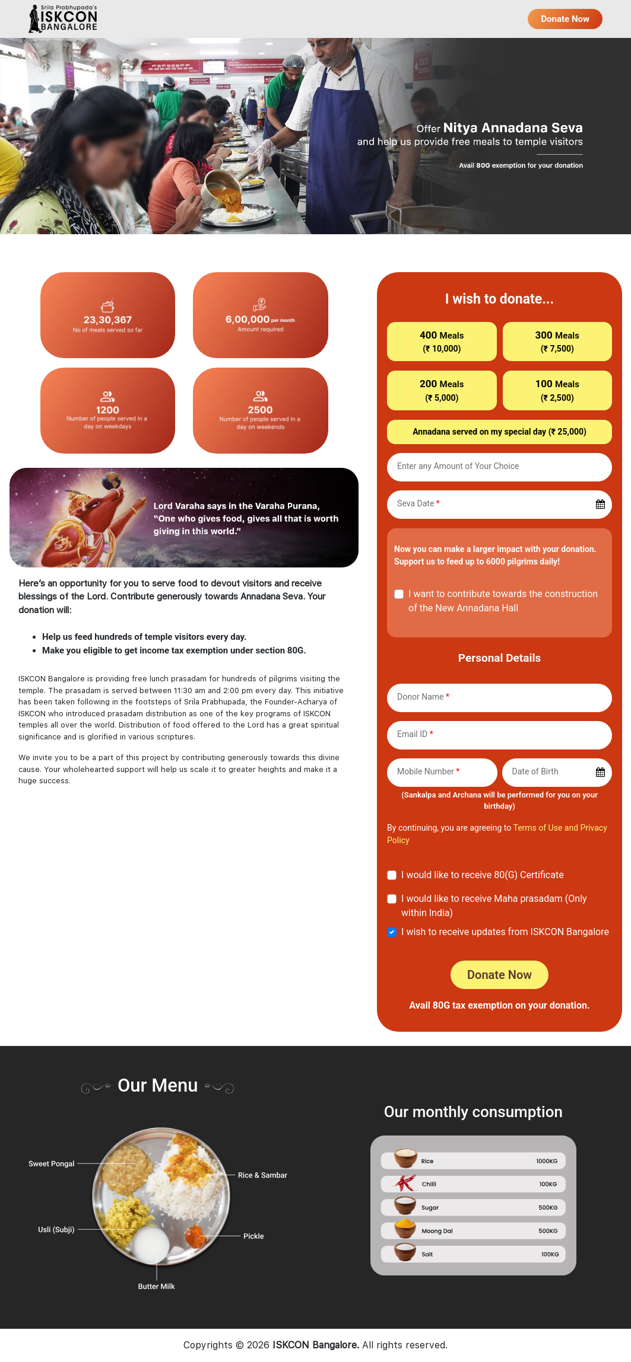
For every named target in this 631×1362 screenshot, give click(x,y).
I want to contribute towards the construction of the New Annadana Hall (503, 601)
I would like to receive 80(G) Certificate (482, 875)
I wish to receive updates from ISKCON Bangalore (505, 931)
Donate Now (565, 19)
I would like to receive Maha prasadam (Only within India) (494, 905)
